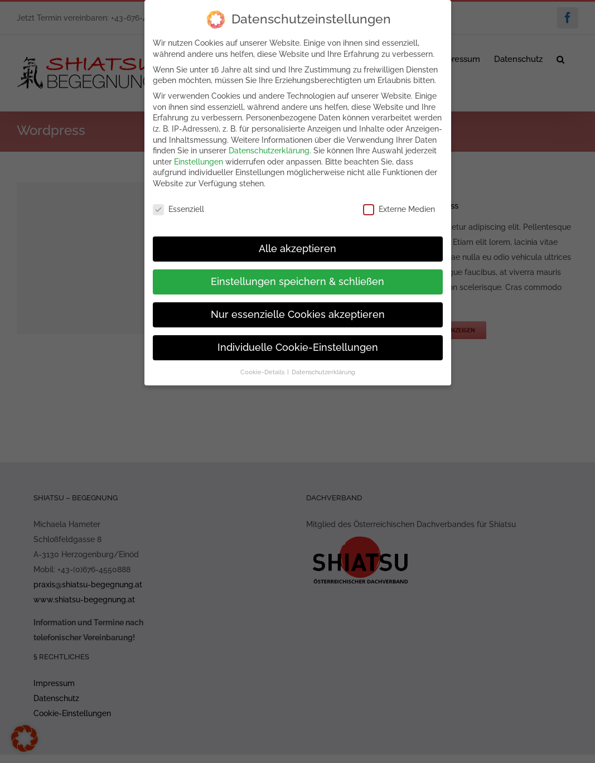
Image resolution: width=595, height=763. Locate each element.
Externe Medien (399, 207)
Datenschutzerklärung (269, 148)
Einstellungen (198, 159)
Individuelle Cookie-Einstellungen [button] (297, 345)
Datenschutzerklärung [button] (323, 369)
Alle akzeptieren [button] (297, 246)
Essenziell (178, 207)
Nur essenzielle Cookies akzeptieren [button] (298, 312)
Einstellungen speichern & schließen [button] (297, 279)
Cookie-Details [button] (263, 369)
